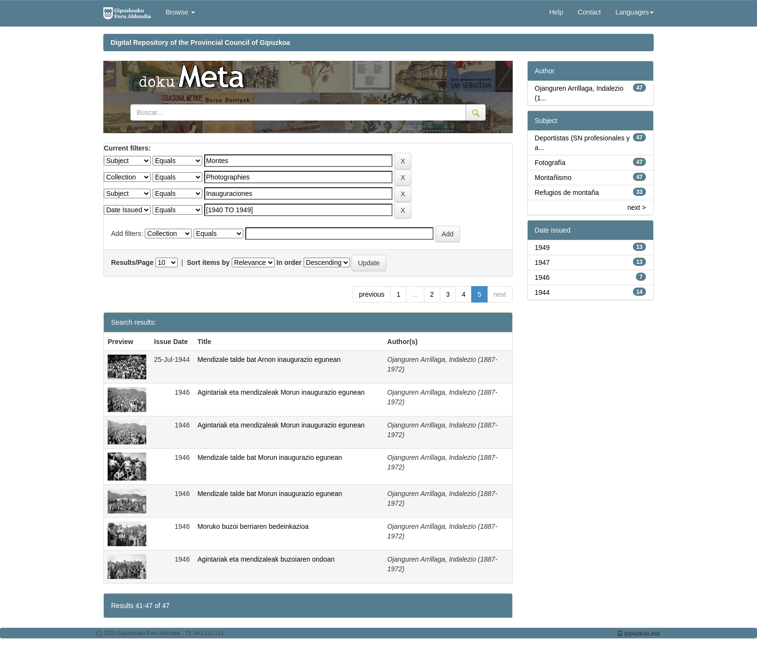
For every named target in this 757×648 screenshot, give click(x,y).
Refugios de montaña (567, 192)
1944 (542, 292)
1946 (542, 277)
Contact (589, 12)
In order (289, 262)
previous (371, 294)
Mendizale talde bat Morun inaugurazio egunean (269, 457)
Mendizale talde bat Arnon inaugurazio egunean (269, 359)
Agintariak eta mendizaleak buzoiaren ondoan (266, 559)
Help (556, 12)
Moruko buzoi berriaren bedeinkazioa (252, 526)
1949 (542, 247)
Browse (180, 12)
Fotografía (550, 162)
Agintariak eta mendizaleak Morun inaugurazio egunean (280, 392)
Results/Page (132, 262)
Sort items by (208, 262)
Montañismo (553, 177)
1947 (542, 262)
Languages (635, 12)
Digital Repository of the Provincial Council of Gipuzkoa (200, 42)
